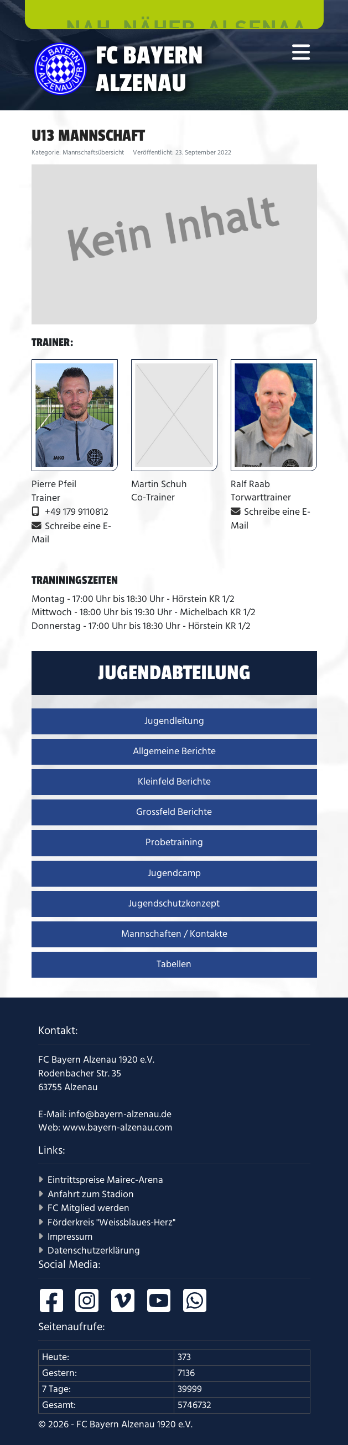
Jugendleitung (174, 721)
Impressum (70, 1237)
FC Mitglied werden (88, 1208)
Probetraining (174, 842)
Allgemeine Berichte (174, 751)
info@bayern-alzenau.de (120, 1114)
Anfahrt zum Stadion (91, 1194)
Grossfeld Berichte (174, 812)
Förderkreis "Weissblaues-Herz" (111, 1222)
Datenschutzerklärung (94, 1250)
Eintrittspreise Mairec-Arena (105, 1180)
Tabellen (174, 964)
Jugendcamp (174, 873)
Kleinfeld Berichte (174, 781)
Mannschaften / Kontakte (174, 934)
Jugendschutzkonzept (174, 903)
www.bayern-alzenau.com (117, 1127)
